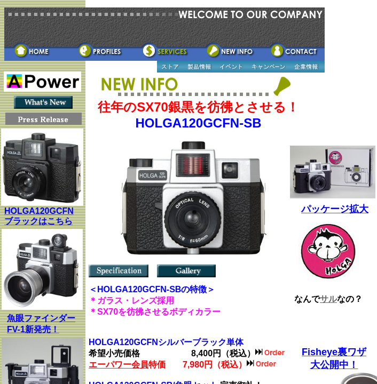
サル (328, 298)
